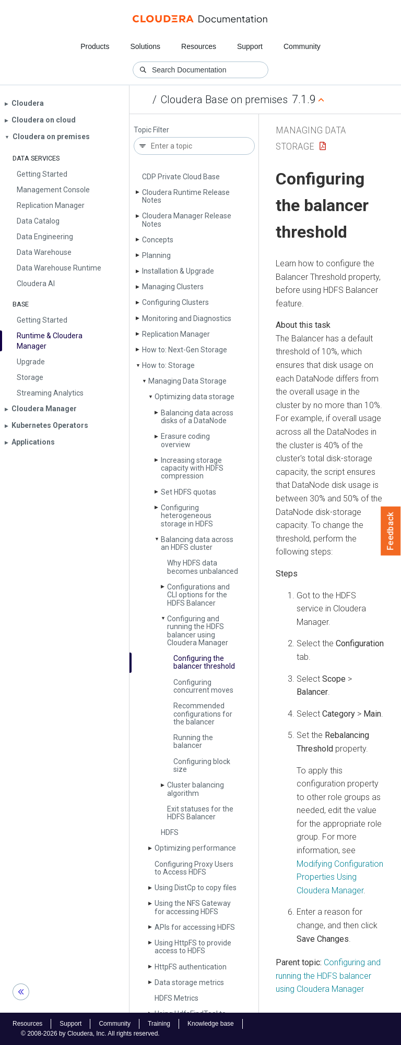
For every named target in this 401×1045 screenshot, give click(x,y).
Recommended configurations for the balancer (202, 714)
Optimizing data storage (194, 396)
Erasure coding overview (185, 440)
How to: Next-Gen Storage (184, 350)
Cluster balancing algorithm (195, 789)
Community (302, 46)
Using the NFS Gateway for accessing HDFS (193, 907)
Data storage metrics (189, 982)
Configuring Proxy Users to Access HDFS (194, 868)
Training (159, 1023)
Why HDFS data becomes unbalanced (202, 567)
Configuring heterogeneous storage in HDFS (187, 515)
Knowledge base (210, 1023)
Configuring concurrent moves (203, 686)
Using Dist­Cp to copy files (196, 887)
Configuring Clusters (175, 302)
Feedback (391, 531)
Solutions (145, 46)
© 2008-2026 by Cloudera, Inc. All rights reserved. (90, 1033)
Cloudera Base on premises (224, 99)
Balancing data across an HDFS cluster (197, 543)
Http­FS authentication (191, 967)
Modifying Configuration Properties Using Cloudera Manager (340, 877)
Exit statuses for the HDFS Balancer (200, 813)
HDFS (170, 832)
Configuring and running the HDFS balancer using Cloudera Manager (197, 630)
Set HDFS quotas (188, 492)
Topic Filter (151, 130)
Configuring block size (201, 765)
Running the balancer (193, 741)
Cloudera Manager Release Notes (186, 220)
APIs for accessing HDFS (195, 927)
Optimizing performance (195, 848)
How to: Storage (168, 365)
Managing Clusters (173, 286)
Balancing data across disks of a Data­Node (197, 417)
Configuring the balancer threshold (204, 662)
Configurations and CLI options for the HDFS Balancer (198, 595)
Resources (198, 46)
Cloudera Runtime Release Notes (186, 196)
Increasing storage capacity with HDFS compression (192, 468)
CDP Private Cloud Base (181, 177)
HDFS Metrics (176, 998)
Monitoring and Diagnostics (186, 318)
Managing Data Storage (187, 381)
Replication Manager (176, 334)
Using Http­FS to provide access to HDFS (193, 947)
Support (250, 46)
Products (94, 46)
